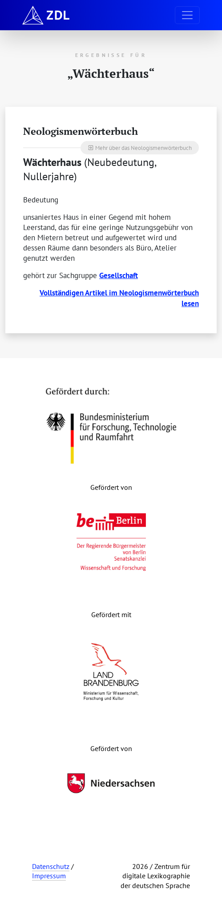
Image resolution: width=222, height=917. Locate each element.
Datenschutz (50, 866)
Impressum (49, 875)
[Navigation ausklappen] (187, 15)
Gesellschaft (118, 275)
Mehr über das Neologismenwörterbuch (140, 148)
